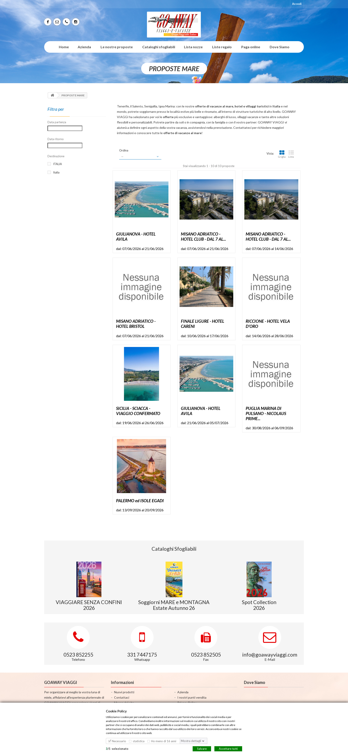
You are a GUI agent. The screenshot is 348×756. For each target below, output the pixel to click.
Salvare (202, 748)
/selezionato (117, 748)
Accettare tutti (228, 748)
